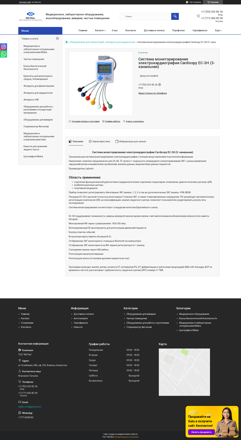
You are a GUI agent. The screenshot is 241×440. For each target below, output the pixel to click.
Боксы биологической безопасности (35, 67)
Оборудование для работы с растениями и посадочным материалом (38, 109)
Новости (78, 327)
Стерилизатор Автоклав (36, 126)
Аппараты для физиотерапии (39, 86)
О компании (27, 323)
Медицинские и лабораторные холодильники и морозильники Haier (39, 136)
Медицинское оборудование (194, 314)
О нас (115, 30)
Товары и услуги (29, 38)
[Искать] (175, 16)
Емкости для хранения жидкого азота (35, 148)
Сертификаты (200, 30)
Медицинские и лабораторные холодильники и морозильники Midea (39, 49)
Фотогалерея (81, 318)
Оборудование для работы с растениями (148, 323)
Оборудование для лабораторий (87, 42)
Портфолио (178, 30)
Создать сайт (25, 2)
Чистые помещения (34, 59)
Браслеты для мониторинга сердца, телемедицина (38, 77)
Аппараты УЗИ (31, 99)
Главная (83, 30)
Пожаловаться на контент (127, 437)
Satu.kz (134, 434)
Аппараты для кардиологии (120, 42)
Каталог (99, 30)
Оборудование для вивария (38, 119)
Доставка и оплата (154, 30)
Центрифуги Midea (33, 156)
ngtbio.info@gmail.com (29, 406)
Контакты (130, 30)
